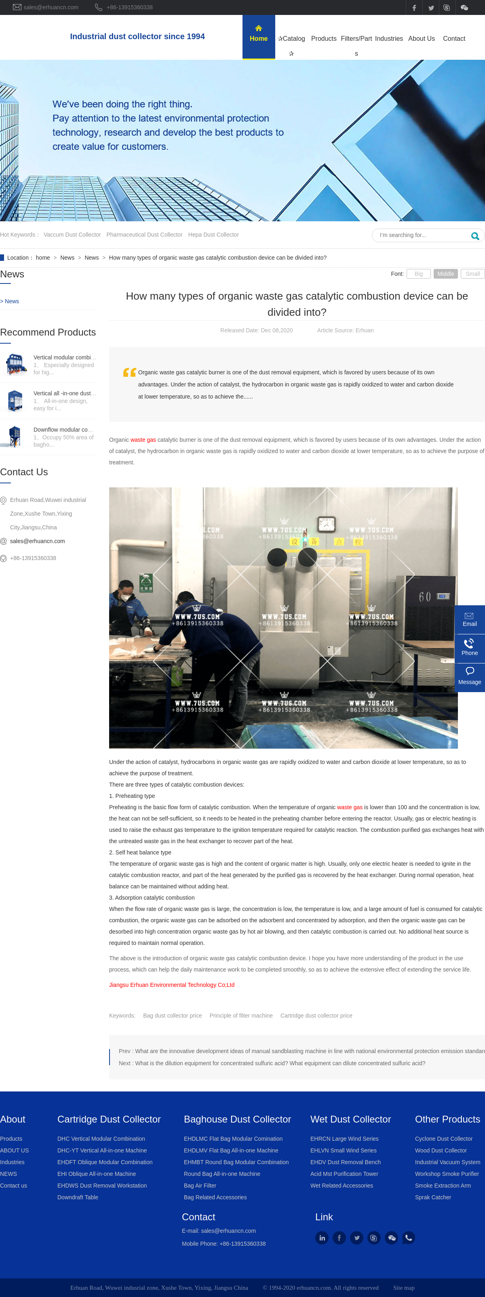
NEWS (8, 1174)
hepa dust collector (213, 234)
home (44, 257)
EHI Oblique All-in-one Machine (96, 1174)
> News (9, 301)
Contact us (13, 1185)
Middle (445, 274)
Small (473, 274)
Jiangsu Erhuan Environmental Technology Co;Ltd (171, 985)
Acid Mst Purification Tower (344, 1174)
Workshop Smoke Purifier (447, 1174)
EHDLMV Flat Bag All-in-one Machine (231, 1150)
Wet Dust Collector (350, 1119)
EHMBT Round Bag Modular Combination (236, 1162)
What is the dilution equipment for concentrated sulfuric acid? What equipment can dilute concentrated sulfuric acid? (280, 1063)
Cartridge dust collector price (316, 1015)
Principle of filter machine (241, 1015)
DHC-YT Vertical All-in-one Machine (102, 1150)
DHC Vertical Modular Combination (101, 1138)
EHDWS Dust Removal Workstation (102, 1185)
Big (419, 274)
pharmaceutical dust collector (145, 234)
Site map (404, 1287)
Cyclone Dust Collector (443, 1138)
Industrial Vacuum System (448, 1162)
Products (11, 1138)
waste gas (144, 440)
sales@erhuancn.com (37, 541)
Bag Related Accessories (215, 1197)
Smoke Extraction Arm (443, 1185)
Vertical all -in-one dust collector (74, 393)
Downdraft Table (77, 1197)
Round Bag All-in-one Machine (222, 1174)
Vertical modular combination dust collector (87, 357)
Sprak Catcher (433, 1197)
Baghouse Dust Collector (237, 1119)
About (12, 1119)
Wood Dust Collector (441, 1150)
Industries (12, 1162)
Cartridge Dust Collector (109, 1119)
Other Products (447, 1119)
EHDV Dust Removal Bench (345, 1162)
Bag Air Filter (200, 1185)
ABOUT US (14, 1150)
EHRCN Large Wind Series (344, 1138)
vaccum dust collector (72, 234)
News (68, 257)
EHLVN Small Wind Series (343, 1150)
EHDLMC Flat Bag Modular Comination (233, 1138)
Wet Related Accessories (341, 1185)
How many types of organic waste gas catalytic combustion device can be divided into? (218, 257)
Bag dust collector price (172, 1015)
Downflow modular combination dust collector (90, 429)
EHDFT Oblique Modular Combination (105, 1162)
